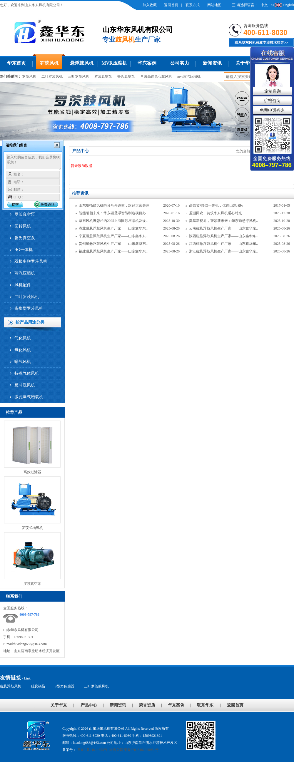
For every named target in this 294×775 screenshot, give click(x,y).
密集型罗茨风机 (28, 308)
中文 (264, 5)
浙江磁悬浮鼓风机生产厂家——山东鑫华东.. (223, 251)
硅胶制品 (38, 686)
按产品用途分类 (30, 322)
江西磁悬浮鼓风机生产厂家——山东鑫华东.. (223, 244)
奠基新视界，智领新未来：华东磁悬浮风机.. (223, 221)
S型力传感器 (64, 686)
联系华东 (205, 705)
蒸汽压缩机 (24, 273)
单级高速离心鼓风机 (156, 76)
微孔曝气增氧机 (28, 397)
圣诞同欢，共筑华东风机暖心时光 (215, 213)
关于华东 (244, 63)
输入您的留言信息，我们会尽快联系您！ (34, 162)
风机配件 (22, 285)
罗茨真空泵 (103, 76)
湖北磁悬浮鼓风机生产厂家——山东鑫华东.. (113, 228)
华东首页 (16, 63)
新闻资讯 (212, 63)
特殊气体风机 (26, 373)
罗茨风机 (49, 63)
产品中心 (89, 705)
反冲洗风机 (24, 385)
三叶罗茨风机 (78, 76)
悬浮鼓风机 (81, 63)
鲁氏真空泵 (126, 76)
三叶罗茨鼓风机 (96, 686)
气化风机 (22, 338)
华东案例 (147, 63)
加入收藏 (150, 5)
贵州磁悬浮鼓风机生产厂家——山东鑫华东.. (113, 244)
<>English (282, 5)
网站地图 (214, 5)
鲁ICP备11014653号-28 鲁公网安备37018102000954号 (117, 750)
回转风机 (22, 226)
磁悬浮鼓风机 (10, 686)
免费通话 (48, 204)
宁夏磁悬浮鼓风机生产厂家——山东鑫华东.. (113, 236)
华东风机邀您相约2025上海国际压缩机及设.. (113, 221)
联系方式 (193, 5)
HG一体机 (23, 249)
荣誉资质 (147, 705)
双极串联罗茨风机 (30, 261)
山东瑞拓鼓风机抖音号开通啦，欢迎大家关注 (114, 205)
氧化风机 (22, 350)
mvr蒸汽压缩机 (189, 76)
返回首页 (171, 5)
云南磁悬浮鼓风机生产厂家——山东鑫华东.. (223, 228)
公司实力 (179, 63)
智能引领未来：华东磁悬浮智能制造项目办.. (113, 213)
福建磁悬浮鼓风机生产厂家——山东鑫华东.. (113, 251)
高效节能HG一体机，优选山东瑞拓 (216, 205)
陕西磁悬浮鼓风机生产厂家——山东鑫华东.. (223, 236)
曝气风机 (22, 361)
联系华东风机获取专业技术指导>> (261, 43)
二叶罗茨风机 (52, 76)
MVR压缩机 (114, 63)
